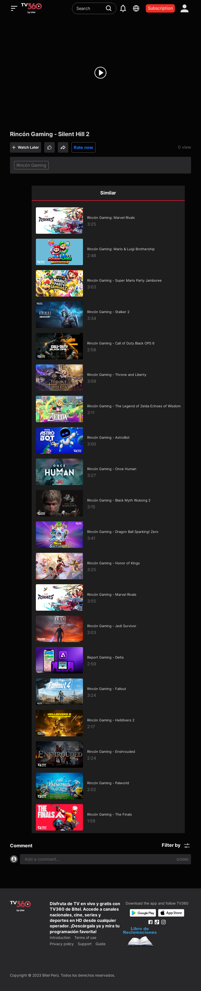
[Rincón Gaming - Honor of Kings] (108, 566)
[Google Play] (143, 913)
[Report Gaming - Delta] (108, 660)
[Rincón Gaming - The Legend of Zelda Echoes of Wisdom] (108, 409)
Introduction (60, 937)
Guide (100, 944)
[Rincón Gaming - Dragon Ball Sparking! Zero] (108, 534)
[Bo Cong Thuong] (140, 937)
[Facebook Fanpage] (150, 922)
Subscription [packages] (160, 8)
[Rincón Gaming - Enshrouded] (108, 754)
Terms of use (85, 937)
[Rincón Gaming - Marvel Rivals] (108, 597)
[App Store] (171, 913)
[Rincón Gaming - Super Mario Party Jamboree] (108, 283)
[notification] (123, 8)
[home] (31, 8)
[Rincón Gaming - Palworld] (108, 786)
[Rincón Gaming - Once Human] (108, 472)
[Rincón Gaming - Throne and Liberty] (108, 377)
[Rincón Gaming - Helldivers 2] (108, 723)
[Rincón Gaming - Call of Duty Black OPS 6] (108, 346)
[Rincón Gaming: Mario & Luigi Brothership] (108, 252)
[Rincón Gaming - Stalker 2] (108, 315)
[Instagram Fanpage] (163, 922)
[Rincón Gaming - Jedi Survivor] (108, 629)
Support (85, 944)
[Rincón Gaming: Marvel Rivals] (108, 220)
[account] (184, 8)
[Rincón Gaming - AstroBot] (108, 440)
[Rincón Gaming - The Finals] (108, 817)
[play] (100, 72)
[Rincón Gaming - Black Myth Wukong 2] (108, 503)
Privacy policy (62, 944)
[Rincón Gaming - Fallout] (108, 692)
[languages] (136, 8)
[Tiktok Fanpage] (157, 922)
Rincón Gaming (31, 165)
